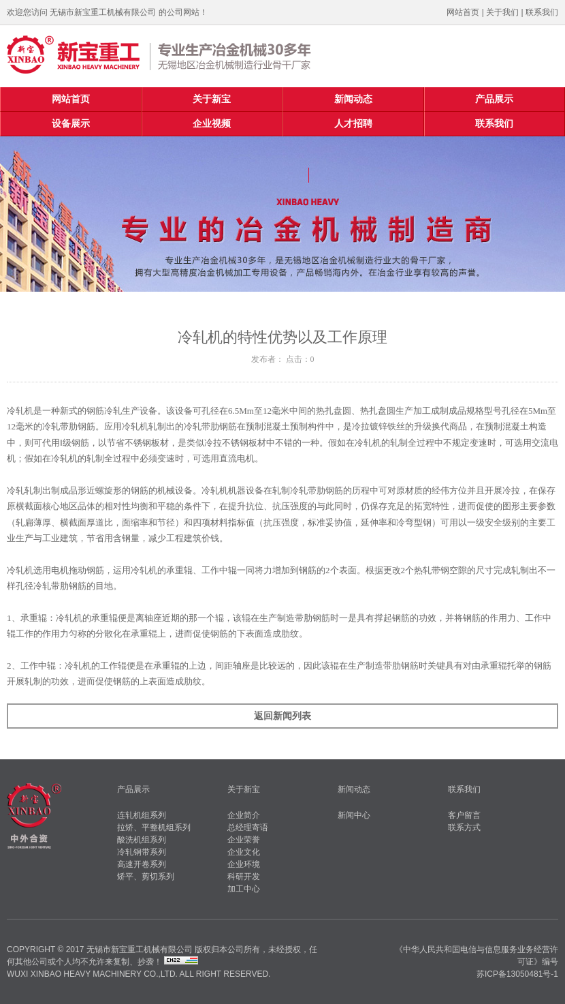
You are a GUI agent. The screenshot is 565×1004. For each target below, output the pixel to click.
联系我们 (542, 12)
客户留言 (464, 815)
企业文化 (243, 852)
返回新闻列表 (282, 716)
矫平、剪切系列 (145, 876)
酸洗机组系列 (141, 840)
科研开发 (243, 876)
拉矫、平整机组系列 (154, 827)
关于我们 (502, 12)
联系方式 (464, 827)
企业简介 (243, 815)
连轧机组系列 (141, 815)
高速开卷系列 (141, 864)
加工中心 (243, 889)
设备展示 (71, 124)
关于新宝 (212, 99)
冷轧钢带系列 (141, 852)
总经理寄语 (247, 827)
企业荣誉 (243, 840)
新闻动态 (353, 99)
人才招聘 (353, 124)
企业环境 (243, 864)
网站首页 (463, 12)
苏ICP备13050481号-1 (517, 974)
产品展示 (494, 99)
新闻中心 (354, 815)
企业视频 (212, 124)
